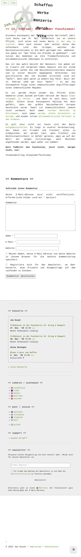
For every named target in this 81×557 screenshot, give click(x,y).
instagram (19, 414)
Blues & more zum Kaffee (23, 352)
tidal (16, 390)
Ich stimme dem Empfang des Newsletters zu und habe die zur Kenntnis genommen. (38, 472)
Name (9, 235)
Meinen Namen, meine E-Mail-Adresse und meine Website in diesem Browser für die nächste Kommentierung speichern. (40, 256)
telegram (18, 417)
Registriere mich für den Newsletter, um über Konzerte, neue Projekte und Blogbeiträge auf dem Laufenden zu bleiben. (40, 267)
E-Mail (11, 241)
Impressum (35, 546)
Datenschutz (52, 546)
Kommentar (40, 202)
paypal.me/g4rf (19, 438)
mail (16, 420)
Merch (42, 29)
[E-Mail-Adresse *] (40, 465)
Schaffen (43, 5)
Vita (42, 38)
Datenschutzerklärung (20, 474)
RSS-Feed (43, 488)
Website (10, 248)
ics (33, 328)
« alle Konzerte (17, 367)
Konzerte (42, 21)
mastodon (18, 412)
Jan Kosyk (13, 23)
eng (13, 2)
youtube (18, 398)
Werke (43, 13)
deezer (17, 393)
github (17, 424)
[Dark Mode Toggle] (73, 549)
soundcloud (19, 387)
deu (5, 2)
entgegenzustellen (16, 127)
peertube (18, 395)
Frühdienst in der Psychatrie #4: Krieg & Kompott (37, 325)
